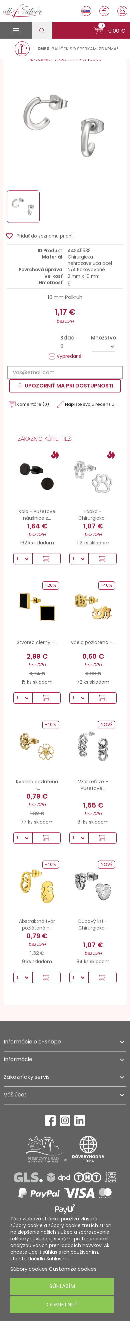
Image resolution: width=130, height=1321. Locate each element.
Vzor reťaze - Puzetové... (93, 785)
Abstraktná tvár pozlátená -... (37, 924)
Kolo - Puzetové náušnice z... (37, 514)
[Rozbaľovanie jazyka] (86, 11)
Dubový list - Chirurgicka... (93, 924)
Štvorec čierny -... (37, 642)
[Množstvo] (103, 346)
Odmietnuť (62, 1304)
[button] (110, 31)
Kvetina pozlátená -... (37, 785)
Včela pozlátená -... (93, 642)
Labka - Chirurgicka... (93, 514)
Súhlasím (62, 1286)
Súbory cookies (29, 1268)
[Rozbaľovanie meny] (104, 11)
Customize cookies (73, 1268)
